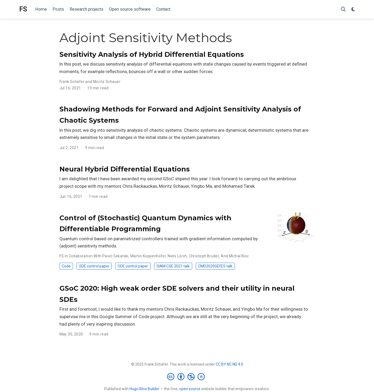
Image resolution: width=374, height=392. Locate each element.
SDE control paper (94, 266)
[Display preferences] (353, 9)
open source (189, 389)
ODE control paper (133, 266)
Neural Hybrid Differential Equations (124, 169)
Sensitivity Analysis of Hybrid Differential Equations (151, 54)
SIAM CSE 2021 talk (173, 266)
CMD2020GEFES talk (215, 266)
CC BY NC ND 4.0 (229, 364)
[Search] (343, 9)
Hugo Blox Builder (144, 389)
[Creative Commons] (187, 376)
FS (23, 9)
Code (66, 266)
